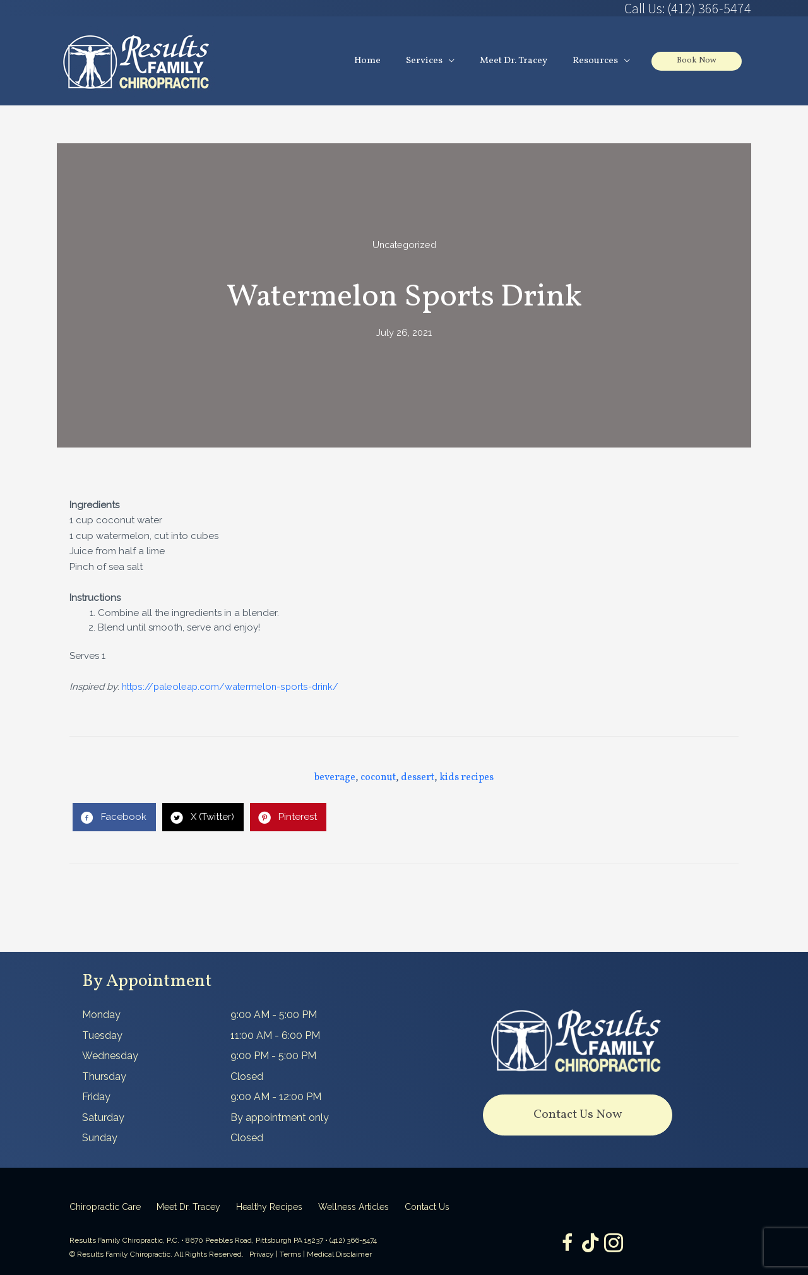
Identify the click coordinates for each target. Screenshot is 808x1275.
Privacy (261, 1254)
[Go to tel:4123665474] (577, 8)
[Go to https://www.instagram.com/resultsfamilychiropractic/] (615, 1244)
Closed (246, 1076)
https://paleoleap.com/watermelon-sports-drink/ (234, 687)
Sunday (99, 1138)
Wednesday (110, 1056)
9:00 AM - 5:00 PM (273, 1015)
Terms (290, 1254)
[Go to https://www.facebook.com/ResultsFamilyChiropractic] (565, 1244)
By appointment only (279, 1118)
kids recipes (466, 778)
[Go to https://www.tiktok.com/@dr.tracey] (590, 1243)
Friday (96, 1097)
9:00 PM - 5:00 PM (273, 1056)
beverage (334, 778)
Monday (101, 1015)
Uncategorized (404, 245)
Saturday (103, 1118)
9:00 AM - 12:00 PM (275, 1097)
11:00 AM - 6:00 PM (275, 1035)
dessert (417, 778)
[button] (577, 1115)
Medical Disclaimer (339, 1254)
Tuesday (102, 1035)
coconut (378, 778)
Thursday (104, 1076)
